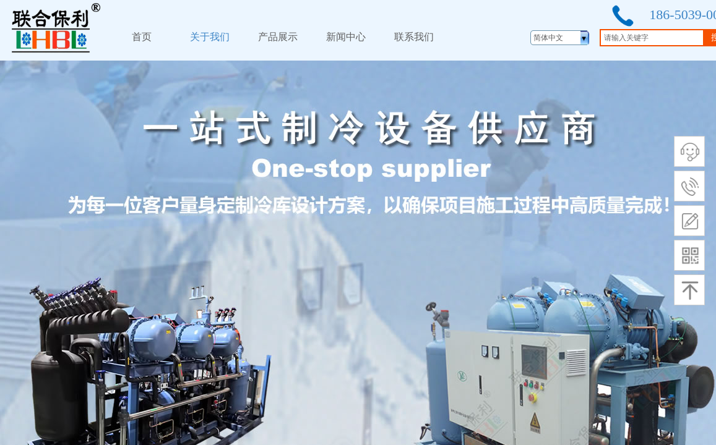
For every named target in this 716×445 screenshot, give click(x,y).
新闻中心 (346, 37)
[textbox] (652, 37)
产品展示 (278, 37)
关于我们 (210, 37)
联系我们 (414, 37)
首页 (142, 37)
